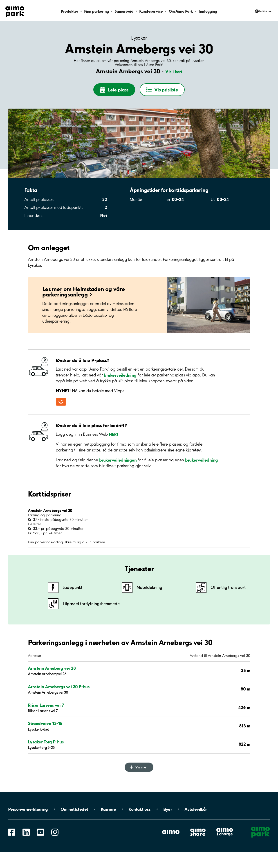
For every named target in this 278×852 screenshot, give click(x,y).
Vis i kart (173, 71)
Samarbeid (123, 11)
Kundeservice (151, 11)
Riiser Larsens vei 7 (46, 707)
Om (74, 809)
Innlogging (208, 11)
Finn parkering (96, 11)
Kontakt (139, 809)
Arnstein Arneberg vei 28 (52, 670)
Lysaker (139, 38)
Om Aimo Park (181, 11)
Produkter (69, 11)
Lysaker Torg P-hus (46, 744)
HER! (113, 436)
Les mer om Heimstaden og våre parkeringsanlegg (83, 294)
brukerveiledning (120, 377)
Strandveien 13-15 (45, 726)
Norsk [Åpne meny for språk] (263, 11)
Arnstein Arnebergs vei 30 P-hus (59, 689)
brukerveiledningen (118, 462)
